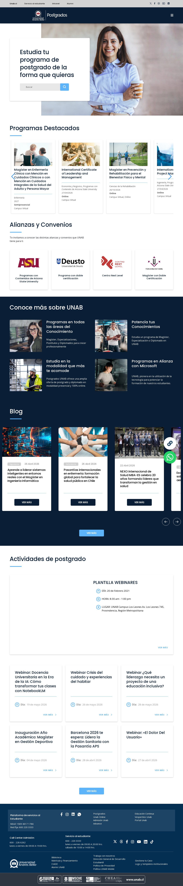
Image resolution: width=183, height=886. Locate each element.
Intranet (56, 3)
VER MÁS (27, 502)
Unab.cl (13, 3)
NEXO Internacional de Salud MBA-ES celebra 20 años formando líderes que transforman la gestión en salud (139, 479)
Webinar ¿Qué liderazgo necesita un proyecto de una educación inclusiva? (145, 679)
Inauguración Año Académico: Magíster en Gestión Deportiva (34, 737)
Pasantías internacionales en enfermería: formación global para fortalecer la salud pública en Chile (82, 475)
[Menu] (172, 15)
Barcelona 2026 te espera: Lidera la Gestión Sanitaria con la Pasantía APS (90, 739)
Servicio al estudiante (34, 3)
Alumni (70, 3)
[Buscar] (44, 87)
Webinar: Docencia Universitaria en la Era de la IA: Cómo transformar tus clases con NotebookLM (35, 681)
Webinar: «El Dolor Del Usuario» (145, 735)
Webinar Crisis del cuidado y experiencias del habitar (91, 677)
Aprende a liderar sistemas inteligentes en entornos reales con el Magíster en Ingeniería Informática (26, 475)
